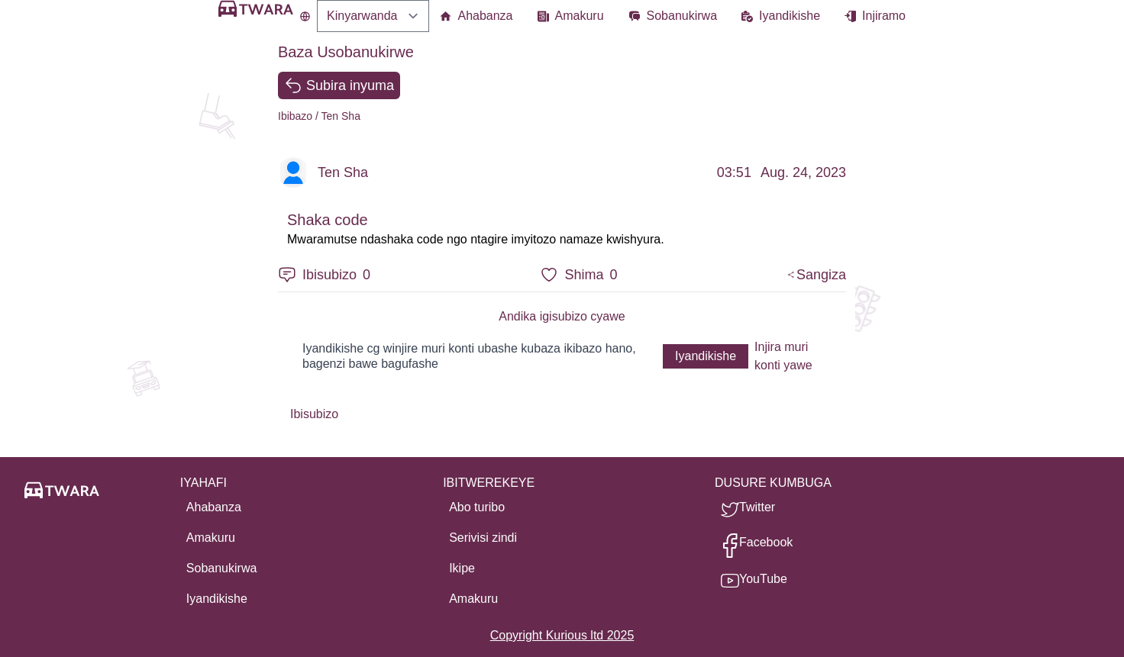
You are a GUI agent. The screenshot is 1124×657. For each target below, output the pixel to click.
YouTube (763, 578)
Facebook (766, 542)
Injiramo (884, 15)
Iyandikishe (789, 15)
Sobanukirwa (682, 15)
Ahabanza (484, 15)
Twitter (757, 507)
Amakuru (579, 15)
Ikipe (462, 568)
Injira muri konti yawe (783, 356)
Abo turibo (477, 507)
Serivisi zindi (483, 537)
